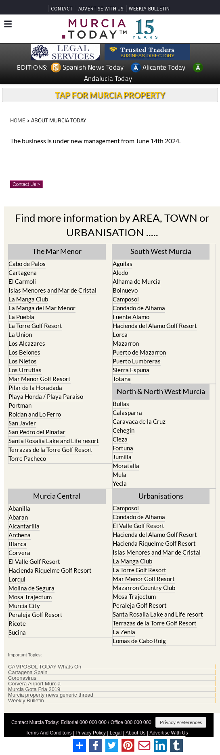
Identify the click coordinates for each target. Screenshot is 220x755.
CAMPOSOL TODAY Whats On (44, 666)
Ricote (17, 623)
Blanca (17, 543)
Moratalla (126, 465)
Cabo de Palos (27, 263)
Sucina (17, 632)
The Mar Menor (57, 251)
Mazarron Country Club (144, 587)
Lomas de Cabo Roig (139, 640)
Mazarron (126, 343)
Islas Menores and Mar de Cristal (52, 290)
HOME (17, 120)
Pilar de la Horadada (35, 387)
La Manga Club (28, 299)
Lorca (120, 334)
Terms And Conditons (48, 733)
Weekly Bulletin (26, 700)
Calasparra (127, 412)
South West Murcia (160, 251)
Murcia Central (57, 495)
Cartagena (22, 272)
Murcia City (24, 605)
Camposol (126, 299)
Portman (19, 405)
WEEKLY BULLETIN (149, 8)
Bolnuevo (125, 290)
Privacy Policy (90, 733)
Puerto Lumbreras (137, 361)
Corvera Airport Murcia (34, 683)
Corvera (19, 552)
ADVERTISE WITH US (100, 8)
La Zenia (124, 631)
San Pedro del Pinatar (36, 431)
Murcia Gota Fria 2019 (34, 689)
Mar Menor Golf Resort (39, 378)
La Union (20, 334)
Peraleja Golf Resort (35, 614)
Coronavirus (22, 678)
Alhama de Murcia (137, 281)
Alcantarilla (24, 526)
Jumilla (122, 456)
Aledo (120, 272)
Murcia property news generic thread (50, 695)
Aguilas (122, 263)
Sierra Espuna (131, 369)
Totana (122, 378)
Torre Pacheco (27, 458)
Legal (116, 733)
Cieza (120, 439)
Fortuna (123, 448)
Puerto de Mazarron (139, 352)
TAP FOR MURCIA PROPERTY (110, 95)
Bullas (121, 403)
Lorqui (16, 579)
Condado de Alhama (139, 307)
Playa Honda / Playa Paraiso (45, 396)
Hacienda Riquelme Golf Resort (50, 570)
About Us (135, 733)
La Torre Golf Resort (35, 325)
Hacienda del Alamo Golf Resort (155, 325)
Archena (19, 534)
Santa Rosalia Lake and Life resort (53, 440)
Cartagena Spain (28, 672)
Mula (119, 474)
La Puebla (21, 316)
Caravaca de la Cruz (139, 421)
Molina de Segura (31, 588)
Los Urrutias (25, 369)
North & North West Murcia (161, 391)
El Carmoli (22, 281)
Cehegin (123, 430)
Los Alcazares (26, 343)
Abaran (18, 517)
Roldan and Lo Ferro (34, 414)
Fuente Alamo (131, 316)
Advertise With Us (168, 733)
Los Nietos (22, 361)
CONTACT (62, 8)
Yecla (120, 483)
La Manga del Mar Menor (41, 307)
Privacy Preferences (181, 722)
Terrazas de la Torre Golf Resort (50, 449)
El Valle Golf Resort (34, 561)
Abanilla (19, 508)
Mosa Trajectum (30, 596)
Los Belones (24, 352)
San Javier (22, 423)
